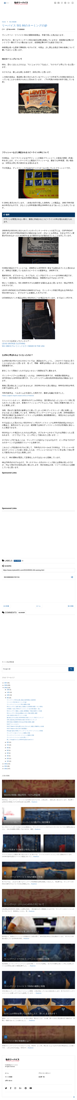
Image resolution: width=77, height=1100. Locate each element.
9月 (8, 697)
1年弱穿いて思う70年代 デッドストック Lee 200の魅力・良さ (23, 708)
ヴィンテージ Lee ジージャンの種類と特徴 (18, 733)
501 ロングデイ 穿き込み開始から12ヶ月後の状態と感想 (22, 713)
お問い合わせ (8, 1080)
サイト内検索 (8, 1077)
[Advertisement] (38, 13)
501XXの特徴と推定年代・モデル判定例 (22, 795)
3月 (8, 756)
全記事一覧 (41, 1077)
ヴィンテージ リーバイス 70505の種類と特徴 (24, 986)
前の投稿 (70, 606)
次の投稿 (6, 606)
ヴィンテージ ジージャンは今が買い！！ (18, 737)
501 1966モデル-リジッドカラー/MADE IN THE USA (23, 346)
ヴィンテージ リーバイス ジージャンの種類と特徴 (20, 735)
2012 (5, 768)
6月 (8, 747)
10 (6, 1037)
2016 (5, 685)
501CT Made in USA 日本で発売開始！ (17, 728)
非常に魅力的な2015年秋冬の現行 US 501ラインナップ (22, 719)
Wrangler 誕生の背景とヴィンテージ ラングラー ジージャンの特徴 (25, 730)
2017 (5, 683)
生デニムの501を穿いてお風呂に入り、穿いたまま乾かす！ (30, 1013)
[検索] (35, 669)
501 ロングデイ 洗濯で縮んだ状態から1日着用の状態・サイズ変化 (25, 706)
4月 (8, 753)
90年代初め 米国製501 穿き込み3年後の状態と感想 (20, 722)
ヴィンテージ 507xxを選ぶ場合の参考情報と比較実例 (21, 700)
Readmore (34, 802)
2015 (5, 687)
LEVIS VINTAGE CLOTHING (14, 344)
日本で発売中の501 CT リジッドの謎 (17, 715)
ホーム (38, 606)
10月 (8, 695)
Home (4, 22)
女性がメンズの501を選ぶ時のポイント (21, 931)
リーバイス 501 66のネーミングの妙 (16, 702)
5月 (8, 750)
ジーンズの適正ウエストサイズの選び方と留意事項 (27, 822)
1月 (8, 761)
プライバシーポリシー (44, 1073)
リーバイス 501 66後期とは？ (17, 1041)
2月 (8, 758)
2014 (5, 764)
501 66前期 (12, 22)
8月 (8, 742)
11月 (8, 692)
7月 (8, 745)
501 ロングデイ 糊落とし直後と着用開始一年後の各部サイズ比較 (24, 711)
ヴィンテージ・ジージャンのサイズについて (24, 904)
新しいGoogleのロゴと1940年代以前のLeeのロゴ (20, 739)
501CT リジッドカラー (13, 724)
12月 (8, 689)
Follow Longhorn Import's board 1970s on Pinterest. (18, 395)
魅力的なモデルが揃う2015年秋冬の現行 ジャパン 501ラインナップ (25, 717)
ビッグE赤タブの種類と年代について (20, 849)
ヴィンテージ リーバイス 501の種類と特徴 (18, 704)
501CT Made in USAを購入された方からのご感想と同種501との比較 (25, 726)
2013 (5, 766)
